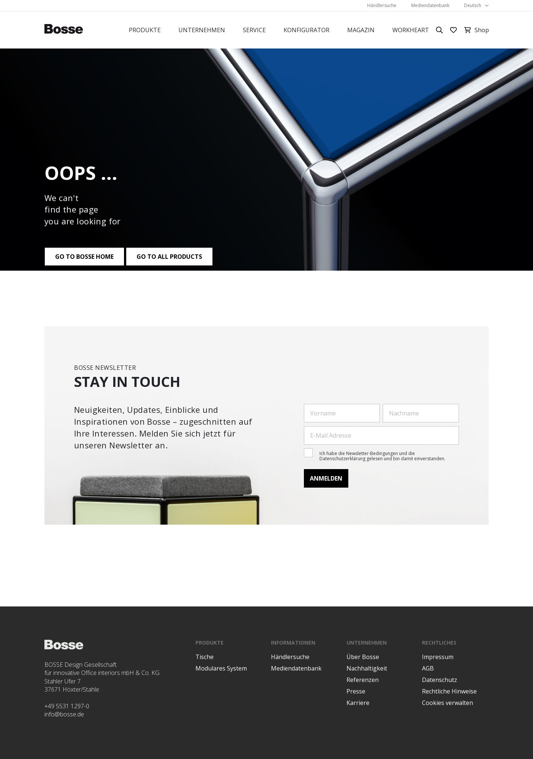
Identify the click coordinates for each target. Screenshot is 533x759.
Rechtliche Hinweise (449, 691)
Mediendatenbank (430, 5)
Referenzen (362, 680)
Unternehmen (201, 30)
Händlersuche (381, 5)
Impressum (437, 657)
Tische (204, 657)
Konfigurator (306, 30)
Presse (355, 691)
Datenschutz (439, 680)
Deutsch (472, 5)
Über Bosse (362, 657)
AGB (428, 668)
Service (254, 30)
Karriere (357, 703)
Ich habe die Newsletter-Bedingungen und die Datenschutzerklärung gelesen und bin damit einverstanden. (382, 456)
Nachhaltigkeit (366, 668)
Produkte (145, 30)
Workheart (410, 30)
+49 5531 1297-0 (66, 706)
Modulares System (221, 668)
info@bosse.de (64, 714)
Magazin (361, 30)
